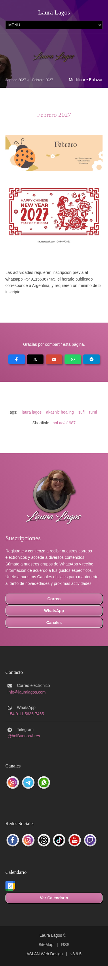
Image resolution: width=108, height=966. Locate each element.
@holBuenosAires (24, 736)
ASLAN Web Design (44, 954)
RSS (65, 944)
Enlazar (96, 79)
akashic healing (60, 412)
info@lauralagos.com (27, 692)
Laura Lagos (54, 12)
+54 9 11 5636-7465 (26, 714)
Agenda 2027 (15, 80)
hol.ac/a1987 (63, 423)
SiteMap (46, 944)
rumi (93, 412)
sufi (81, 412)
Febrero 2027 (42, 80)
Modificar (77, 79)
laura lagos (32, 412)
